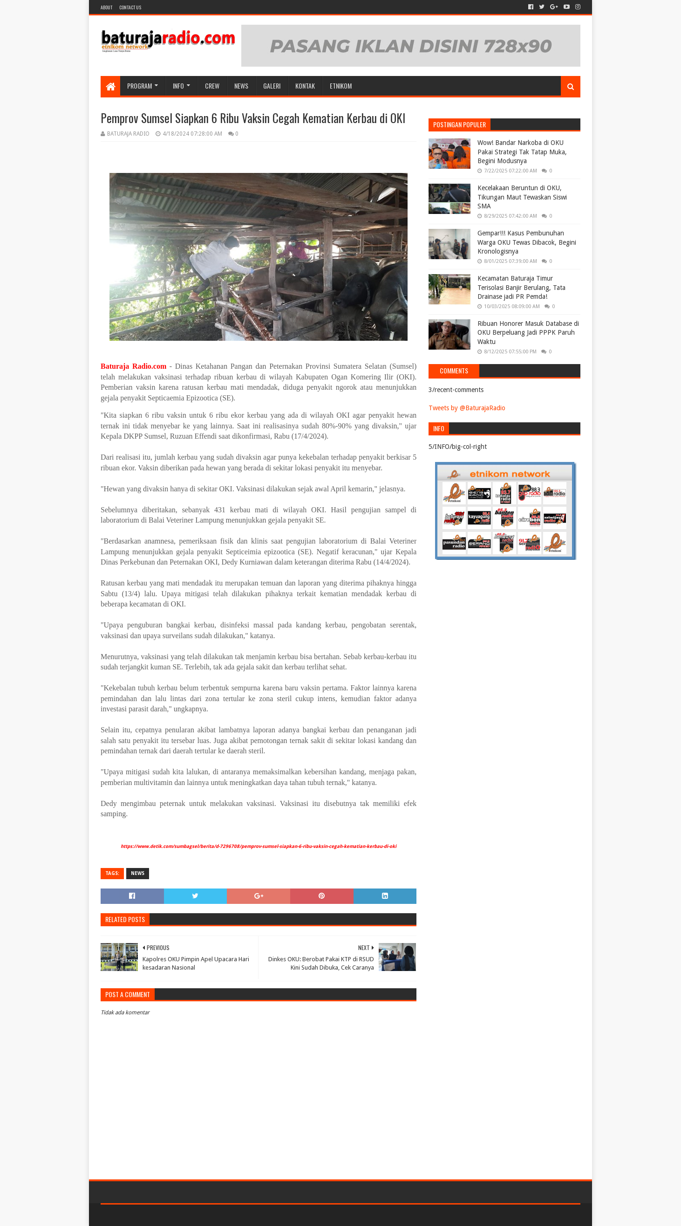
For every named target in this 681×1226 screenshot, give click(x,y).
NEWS (241, 85)
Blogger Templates (206, 1215)
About (106, 7)
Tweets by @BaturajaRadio (467, 408)
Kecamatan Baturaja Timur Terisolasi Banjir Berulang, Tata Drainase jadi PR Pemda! (521, 287)
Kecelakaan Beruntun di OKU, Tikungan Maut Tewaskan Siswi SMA (522, 197)
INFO (178, 85)
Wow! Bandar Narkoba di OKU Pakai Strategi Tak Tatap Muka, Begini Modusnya (522, 152)
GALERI (271, 85)
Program (139, 85)
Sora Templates (152, 1215)
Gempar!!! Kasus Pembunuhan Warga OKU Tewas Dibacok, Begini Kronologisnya (526, 242)
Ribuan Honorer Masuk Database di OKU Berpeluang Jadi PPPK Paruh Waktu (528, 332)
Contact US (130, 7)
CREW (212, 85)
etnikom (341, 85)
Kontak (305, 85)
